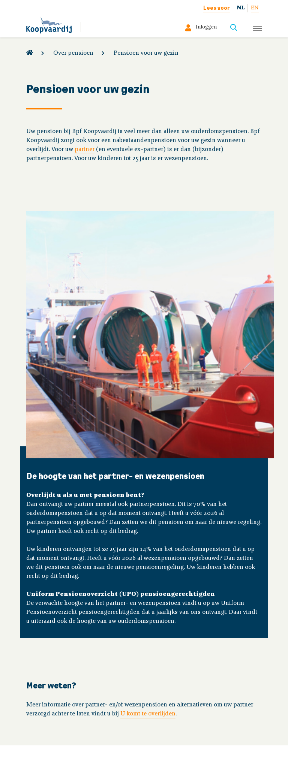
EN (255, 8)
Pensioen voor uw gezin (146, 53)
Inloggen (206, 27)
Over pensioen (73, 53)
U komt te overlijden (148, 714)
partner (84, 150)
